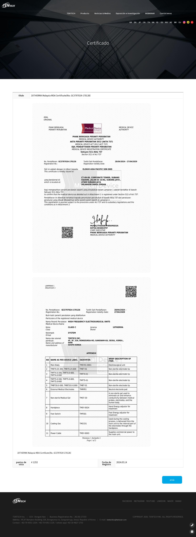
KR (131, 22)
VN (153, 22)
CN (144, 22)
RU (166, 22)
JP (139, 22)
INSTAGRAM (139, 501)
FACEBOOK (127, 501)
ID (157, 22)
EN (135, 22)
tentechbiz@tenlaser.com (117, 519)
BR (175, 22)
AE (171, 22)
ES (162, 22)
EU (180, 22)
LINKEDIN (161, 501)
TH (148, 22)
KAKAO (178, 501)
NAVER (170, 501)
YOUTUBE (150, 501)
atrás (172, 479)
